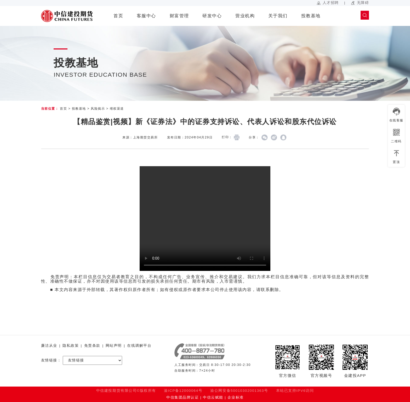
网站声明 (114, 346)
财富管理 (179, 15)
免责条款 (92, 346)
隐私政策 (70, 346)
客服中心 (146, 15)
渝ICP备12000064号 (183, 391)
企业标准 (235, 397)
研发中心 (212, 15)
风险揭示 (98, 108)
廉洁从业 (49, 346)
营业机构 (245, 15)
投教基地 (311, 15)
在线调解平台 (139, 346)
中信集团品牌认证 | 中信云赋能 (194, 397)
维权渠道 (117, 108)
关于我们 (278, 15)
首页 (118, 15)
